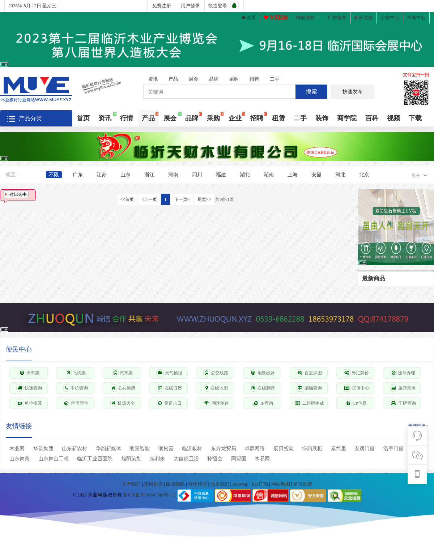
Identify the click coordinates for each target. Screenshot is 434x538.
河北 (340, 174)
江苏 (102, 174)
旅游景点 (403, 388)
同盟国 (238, 458)
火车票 (29, 372)
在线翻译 (262, 388)
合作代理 (198, 484)
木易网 (262, 458)
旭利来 (157, 458)
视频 (393, 118)
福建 (221, 174)
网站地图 (281, 484)
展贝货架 (283, 448)
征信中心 (356, 388)
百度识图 (309, 372)
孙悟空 (214, 458)
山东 (125, 174)
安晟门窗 (364, 448)
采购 (234, 79)
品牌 (213, 79)
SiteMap (241, 484)
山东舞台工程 (53, 458)
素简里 (338, 448)
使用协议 (154, 484)
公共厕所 (122, 388)
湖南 (269, 174)
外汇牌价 (356, 372)
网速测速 (216, 403)
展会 (193, 79)
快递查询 (29, 388)
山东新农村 (74, 448)
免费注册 (161, 5)
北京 (364, 174)
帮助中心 (416, 17)
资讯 (153, 79)
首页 (248, 17)
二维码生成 (309, 403)
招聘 (254, 79)
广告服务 (337, 17)
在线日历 (169, 388)
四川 (197, 174)
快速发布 (352, 91)
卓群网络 (254, 448)
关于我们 (132, 484)
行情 (126, 118)
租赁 (278, 118)
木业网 (17, 448)
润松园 (166, 448)
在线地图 (216, 388)
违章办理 (402, 372)
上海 (293, 174)
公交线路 (215, 372)
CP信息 (356, 403)
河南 (173, 174)
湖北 (245, 174)
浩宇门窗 (393, 448)
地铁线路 (262, 372)
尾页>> (204, 199)
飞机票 (75, 372)
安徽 (316, 174)
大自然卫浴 (186, 458)
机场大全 (122, 403)
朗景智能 (139, 448)
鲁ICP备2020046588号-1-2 (149, 495)
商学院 (347, 118)
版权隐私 (176, 484)
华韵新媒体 (108, 448)
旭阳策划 (131, 458)
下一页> (182, 199)
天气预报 (169, 372)
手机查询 (75, 388)
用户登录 (190, 5)
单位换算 (29, 403)
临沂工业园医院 (94, 458)
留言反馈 (302, 484)
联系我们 (220, 484)
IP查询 (262, 403)
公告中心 (389, 17)
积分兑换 (363, 17)
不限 (54, 174)
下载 (415, 118)
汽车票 (122, 372)
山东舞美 (19, 458)
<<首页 (127, 199)
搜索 (311, 92)
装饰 (321, 118)
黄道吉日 (169, 403)
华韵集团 (43, 448)
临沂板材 (192, 448)
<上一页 (149, 199)
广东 (78, 174)
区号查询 (76, 403)
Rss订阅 (260, 484)
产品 (173, 79)
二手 (274, 79)
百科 (371, 118)
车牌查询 (403, 403)
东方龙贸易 (223, 448)
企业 (235, 118)
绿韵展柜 (312, 448)
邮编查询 (309, 388)
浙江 (149, 174)
